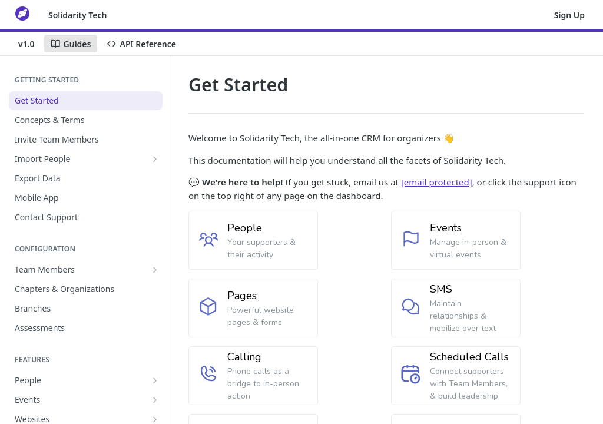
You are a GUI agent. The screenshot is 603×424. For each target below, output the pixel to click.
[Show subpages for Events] (155, 400)
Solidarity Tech (77, 15)
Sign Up (569, 15)
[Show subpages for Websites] (155, 419)
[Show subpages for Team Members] (155, 269)
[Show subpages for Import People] (155, 159)
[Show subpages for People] (155, 380)
